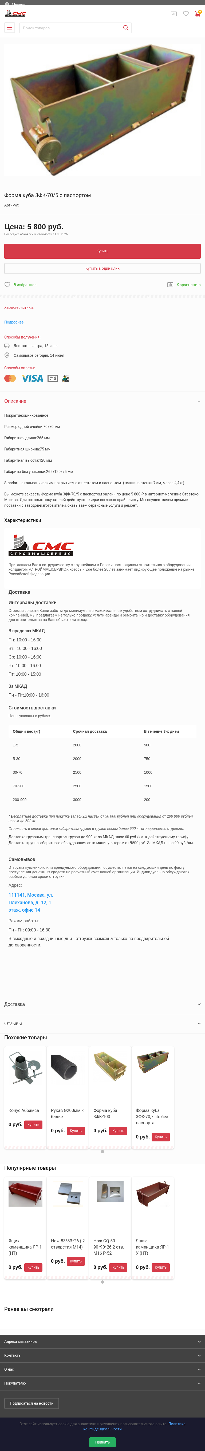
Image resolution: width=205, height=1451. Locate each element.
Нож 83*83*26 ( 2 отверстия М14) (68, 1244)
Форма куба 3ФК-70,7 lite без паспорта (152, 1116)
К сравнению (189, 285)
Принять (102, 1442)
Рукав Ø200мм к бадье (67, 1113)
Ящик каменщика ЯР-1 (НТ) (25, 1247)
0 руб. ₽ (198, 14)
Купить (102, 251)
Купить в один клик (102, 268)
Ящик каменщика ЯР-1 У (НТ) (152, 1247)
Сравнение (174, 14)
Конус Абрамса (24, 1110)
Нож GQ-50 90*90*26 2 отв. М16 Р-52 (108, 1247)
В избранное (25, 285)
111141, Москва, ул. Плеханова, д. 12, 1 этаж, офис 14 (31, 902)
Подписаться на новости (31, 1403)
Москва (18, 5)
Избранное (186, 14)
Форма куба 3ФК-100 (105, 1113)
